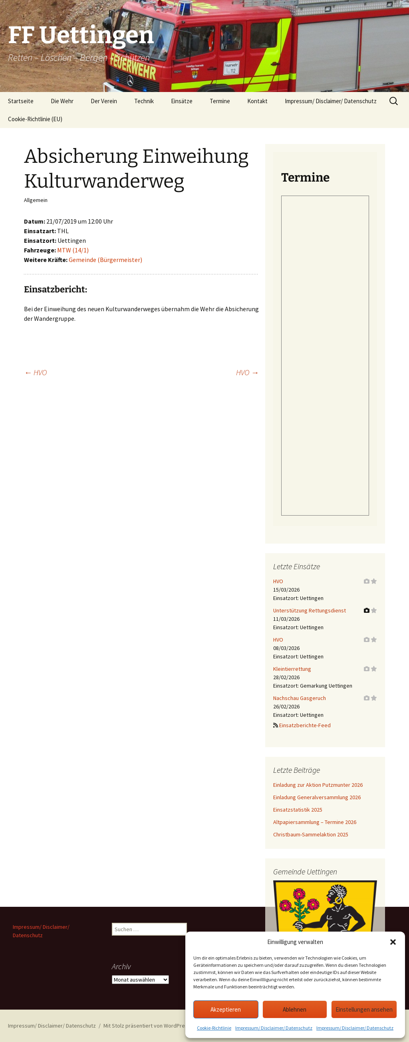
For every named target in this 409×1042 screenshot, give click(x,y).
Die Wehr (62, 101)
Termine (220, 101)
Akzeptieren (225, 1009)
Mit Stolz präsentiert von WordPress (147, 1025)
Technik (144, 101)
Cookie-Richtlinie (214, 1028)
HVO (35, 372)
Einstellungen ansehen (364, 1009)
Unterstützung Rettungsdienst (309, 610)
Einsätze (182, 101)
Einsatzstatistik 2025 (297, 809)
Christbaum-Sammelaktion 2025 (310, 834)
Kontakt (257, 101)
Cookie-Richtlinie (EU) (35, 119)
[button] (393, 942)
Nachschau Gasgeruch (299, 698)
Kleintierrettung (292, 668)
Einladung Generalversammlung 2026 (317, 797)
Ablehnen (294, 1009)
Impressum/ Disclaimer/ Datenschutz (273, 1028)
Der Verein (104, 101)
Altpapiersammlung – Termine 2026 (314, 822)
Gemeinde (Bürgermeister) (105, 260)
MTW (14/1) (73, 250)
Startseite (21, 101)
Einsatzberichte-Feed (305, 725)
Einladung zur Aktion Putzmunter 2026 (318, 784)
